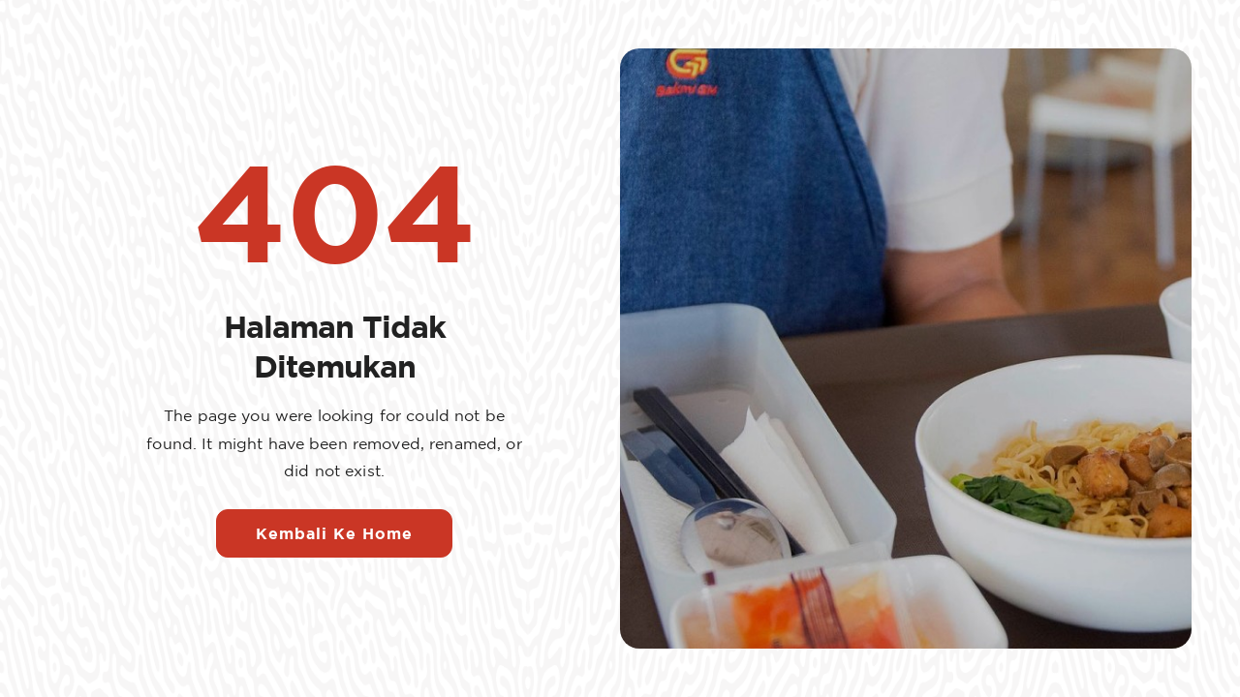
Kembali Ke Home (334, 533)
